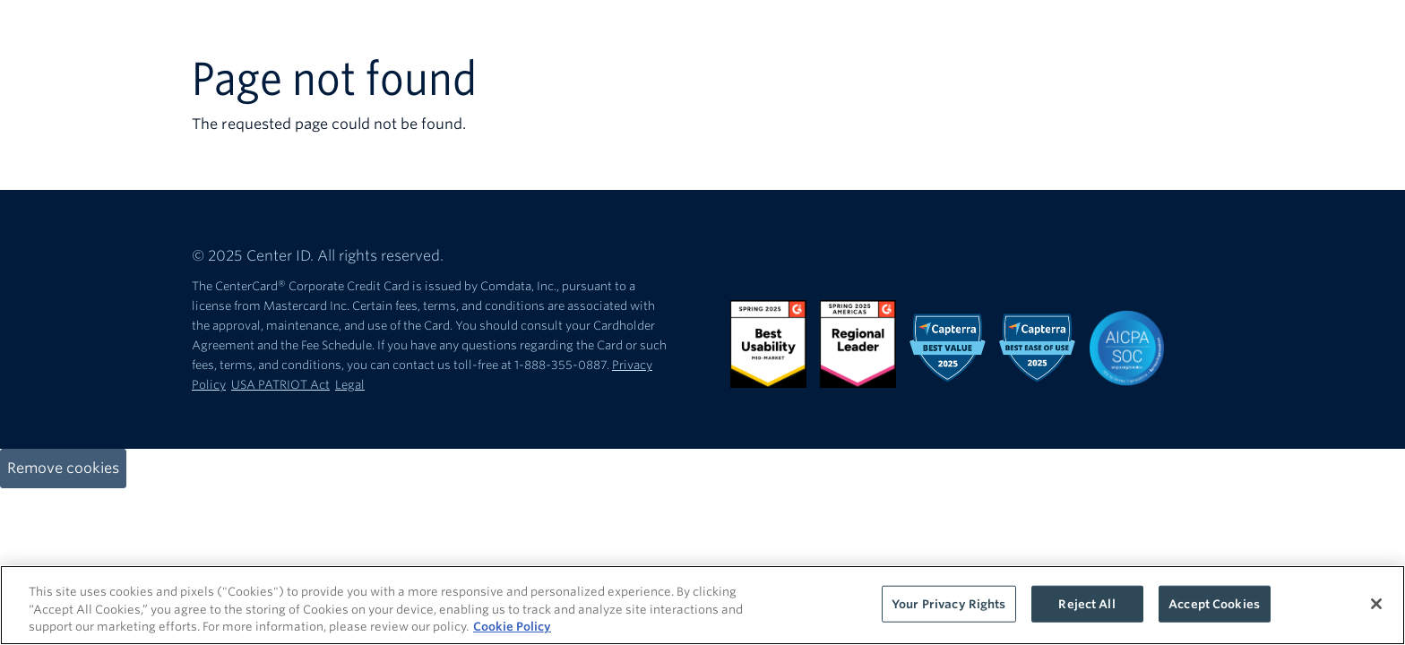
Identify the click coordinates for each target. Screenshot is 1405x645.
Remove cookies (63, 468)
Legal (350, 384)
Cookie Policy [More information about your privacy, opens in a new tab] (512, 626)
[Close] (1376, 604)
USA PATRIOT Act (280, 384)
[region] (702, 605)
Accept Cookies (1214, 603)
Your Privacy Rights (948, 603)
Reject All (1086, 603)
